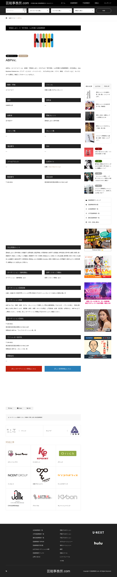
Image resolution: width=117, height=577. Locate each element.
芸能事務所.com (58, 571)
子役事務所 (86, 3)
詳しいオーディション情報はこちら (24, 369)
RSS (6, 571)
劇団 (61, 549)
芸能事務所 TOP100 (38, 541)
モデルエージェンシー (66, 541)
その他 (62, 560)
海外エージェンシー (65, 545)
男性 (30, 417)
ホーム (63, 3)
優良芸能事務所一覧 (93, 217)
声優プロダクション (65, 534)
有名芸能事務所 (38, 417)
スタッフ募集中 (25, 417)
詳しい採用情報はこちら (62, 369)
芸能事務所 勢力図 (38, 545)
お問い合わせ (36, 556)
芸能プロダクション (12, 56)
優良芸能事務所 (23, 56)
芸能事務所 (73, 3)
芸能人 (97, 3)
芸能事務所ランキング (94, 200)
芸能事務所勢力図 (93, 204)
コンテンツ (107, 3)
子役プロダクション (65, 537)
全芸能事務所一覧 (93, 209)
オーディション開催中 (15, 417)
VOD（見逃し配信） (94, 222)
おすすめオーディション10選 (41, 549)
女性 (33, 417)
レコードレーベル (65, 556)
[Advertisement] (43, 387)
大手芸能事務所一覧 (93, 213)
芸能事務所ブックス (38, 553)
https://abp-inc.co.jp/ (55, 167)
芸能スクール (63, 553)
